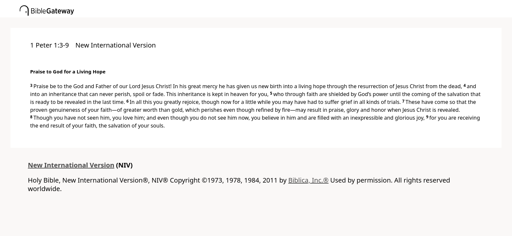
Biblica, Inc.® (308, 180)
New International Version (71, 165)
